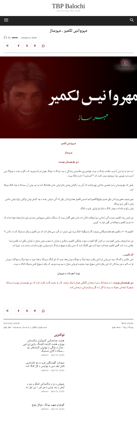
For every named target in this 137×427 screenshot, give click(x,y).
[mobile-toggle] (6, 21)
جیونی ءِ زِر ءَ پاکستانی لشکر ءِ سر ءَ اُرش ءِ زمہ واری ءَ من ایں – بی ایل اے (45, 386)
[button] (132, 21)
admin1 (44, 355)
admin (15, 38)
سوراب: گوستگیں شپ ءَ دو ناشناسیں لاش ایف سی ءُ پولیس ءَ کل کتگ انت (45, 364)
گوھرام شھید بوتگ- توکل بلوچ (48, 405)
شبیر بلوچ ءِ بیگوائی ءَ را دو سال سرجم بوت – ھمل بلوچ (25, 327)
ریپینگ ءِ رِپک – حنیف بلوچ (122, 327)
